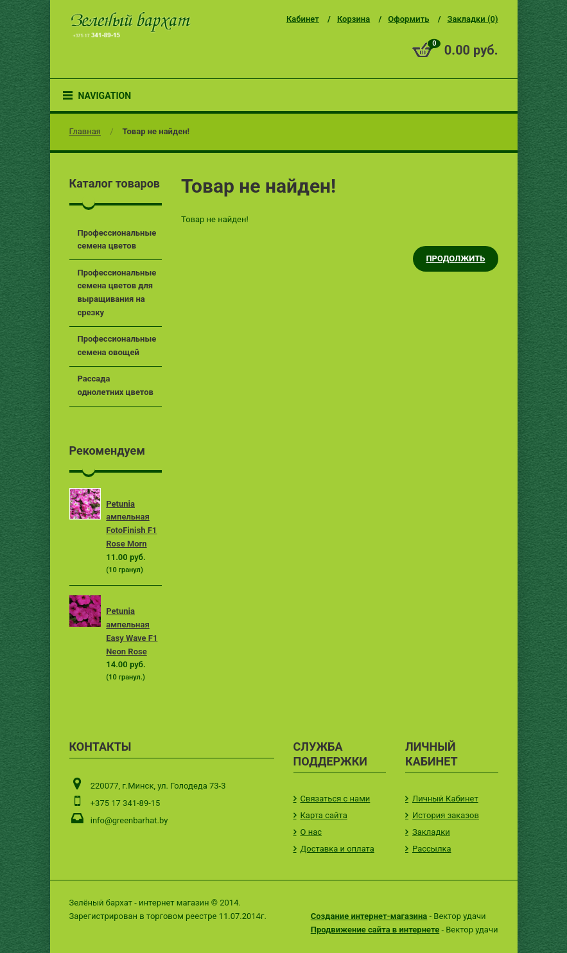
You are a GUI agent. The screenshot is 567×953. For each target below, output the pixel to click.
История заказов (445, 815)
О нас (311, 832)
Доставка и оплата (337, 848)
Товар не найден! (156, 131)
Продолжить (455, 258)
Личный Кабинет (445, 798)
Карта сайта (324, 815)
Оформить (408, 19)
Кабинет (302, 19)
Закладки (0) (472, 19)
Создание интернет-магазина (369, 916)
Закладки (431, 832)
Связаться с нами (336, 798)
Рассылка (431, 848)
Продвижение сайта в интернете (375, 929)
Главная (85, 131)
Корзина (353, 19)
